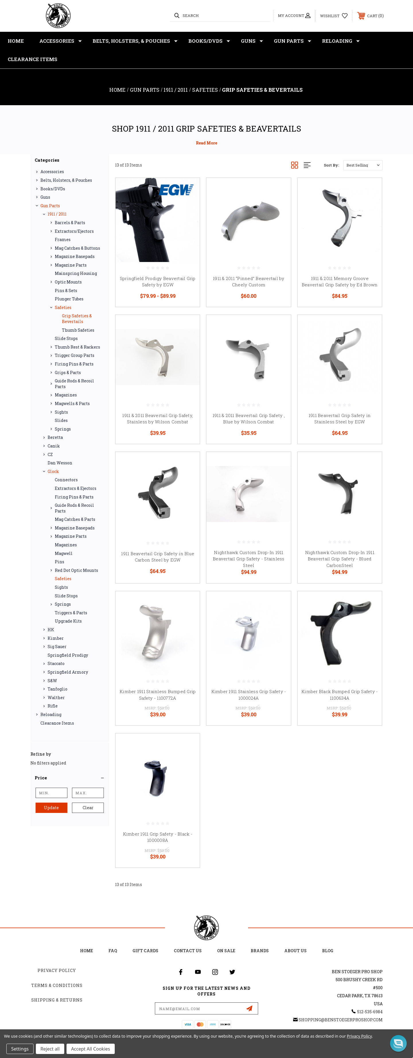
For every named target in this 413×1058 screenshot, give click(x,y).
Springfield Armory (68, 672)
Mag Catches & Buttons (77, 248)
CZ (50, 454)
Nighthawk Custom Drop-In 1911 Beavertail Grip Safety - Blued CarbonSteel (339, 558)
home (86, 950)
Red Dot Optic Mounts (76, 570)
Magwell (64, 553)
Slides (61, 420)
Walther (56, 697)
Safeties (63, 307)
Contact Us (188, 950)
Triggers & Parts (71, 612)
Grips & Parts (68, 372)
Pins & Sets (66, 290)
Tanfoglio (57, 689)
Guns (252, 41)
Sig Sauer (57, 646)
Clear (88, 807)
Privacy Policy (57, 970)
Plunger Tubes (69, 299)
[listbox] (363, 165)
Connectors (66, 479)
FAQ (112, 950)
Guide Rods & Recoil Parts (74, 383)
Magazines (66, 395)
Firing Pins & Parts (74, 364)
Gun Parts (292, 41)
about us (295, 950)
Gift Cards (145, 950)
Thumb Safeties (78, 330)
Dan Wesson (60, 463)
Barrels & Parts (70, 222)
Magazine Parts (71, 265)
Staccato (56, 663)
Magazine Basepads (75, 256)
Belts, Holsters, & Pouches (135, 41)
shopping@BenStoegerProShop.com (341, 1019)
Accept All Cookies (90, 1049)
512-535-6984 (370, 1011)
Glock (53, 471)
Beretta (55, 437)
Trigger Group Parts (74, 355)
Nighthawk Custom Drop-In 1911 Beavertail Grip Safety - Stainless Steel (249, 558)
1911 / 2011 (57, 214)
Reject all (50, 1049)
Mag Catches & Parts (75, 519)
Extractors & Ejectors (75, 488)
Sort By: (331, 165)
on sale (226, 950)
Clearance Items (32, 59)
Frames (63, 239)
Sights (61, 412)
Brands (260, 950)
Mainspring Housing (76, 273)
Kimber (56, 638)
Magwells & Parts (72, 403)
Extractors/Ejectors (74, 231)
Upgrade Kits (68, 621)
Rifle (53, 706)
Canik (54, 446)
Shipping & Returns (57, 1000)
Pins (59, 561)
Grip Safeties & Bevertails (77, 318)
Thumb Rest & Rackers (77, 347)
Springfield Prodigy (68, 655)
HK (51, 629)
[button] (70, 777)
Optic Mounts (68, 282)
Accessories (60, 41)
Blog (327, 950)
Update (51, 807)
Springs (63, 429)
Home (16, 41)
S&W (52, 680)
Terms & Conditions (57, 985)
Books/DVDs (209, 41)
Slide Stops (66, 338)
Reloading (341, 41)
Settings (20, 1049)
